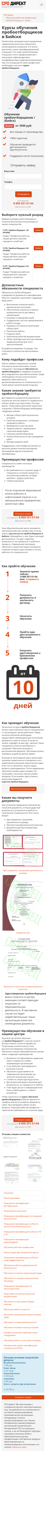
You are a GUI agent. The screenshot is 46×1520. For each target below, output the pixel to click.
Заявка (38, 230)
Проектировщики (12, 1198)
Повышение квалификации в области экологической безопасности (21, 1225)
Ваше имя (9, 171)
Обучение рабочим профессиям (21, 17)
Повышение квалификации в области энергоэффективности (21, 1259)
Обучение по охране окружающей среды (23, 1273)
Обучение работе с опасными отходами (22, 1340)
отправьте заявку (29, 580)
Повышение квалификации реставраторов (16, 1204)
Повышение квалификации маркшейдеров (16, 1240)
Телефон (8, 182)
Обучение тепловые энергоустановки (21, 1327)
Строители (8, 1193)
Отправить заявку (23, 1397)
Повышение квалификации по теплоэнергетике (18, 1287)
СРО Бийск (8, 15)
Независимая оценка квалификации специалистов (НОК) (20, 1346)
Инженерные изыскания (15, 1211)
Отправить (23, 194)
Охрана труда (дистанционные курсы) (21, 1252)
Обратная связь (19, 1447)
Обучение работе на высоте (17, 1309)
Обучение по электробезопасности (20, 1322)
